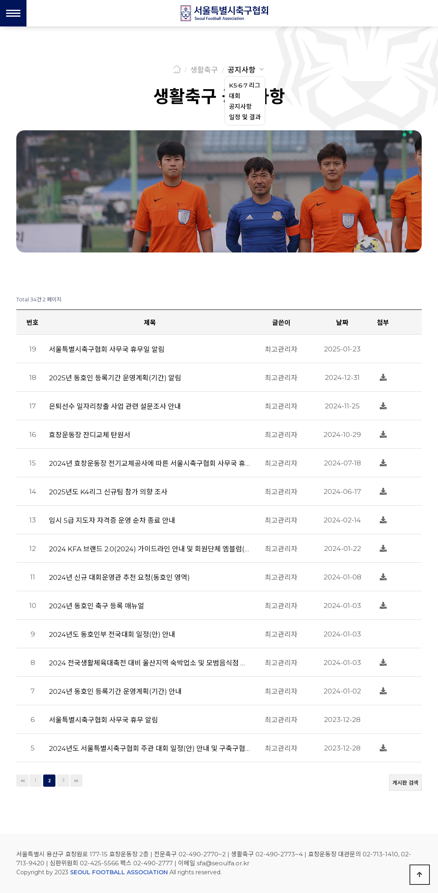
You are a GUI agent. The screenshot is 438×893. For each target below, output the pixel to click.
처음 (22, 781)
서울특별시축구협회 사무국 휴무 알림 (103, 720)
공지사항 (241, 70)
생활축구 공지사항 (219, 96)
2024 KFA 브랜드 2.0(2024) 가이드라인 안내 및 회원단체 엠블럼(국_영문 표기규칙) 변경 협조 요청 (150, 549)
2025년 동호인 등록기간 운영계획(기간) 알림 (115, 378)
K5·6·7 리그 (244, 85)
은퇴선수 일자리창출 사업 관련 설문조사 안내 (115, 406)
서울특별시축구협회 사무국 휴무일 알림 (107, 349)
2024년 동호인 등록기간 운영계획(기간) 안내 (115, 691)
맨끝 (76, 781)
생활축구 (204, 70)
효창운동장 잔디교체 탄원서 (89, 435)
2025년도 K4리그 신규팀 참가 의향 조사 (108, 492)
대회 (234, 96)
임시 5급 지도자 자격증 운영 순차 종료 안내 (112, 520)
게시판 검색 (405, 782)
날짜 (342, 323)
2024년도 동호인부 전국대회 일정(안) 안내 (112, 634)
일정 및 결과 (245, 117)
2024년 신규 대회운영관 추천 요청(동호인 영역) (119, 577)
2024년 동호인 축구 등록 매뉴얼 (96, 606)
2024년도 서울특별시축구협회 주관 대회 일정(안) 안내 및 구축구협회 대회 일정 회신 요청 (150, 748)
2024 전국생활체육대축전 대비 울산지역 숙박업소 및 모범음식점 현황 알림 (150, 663)
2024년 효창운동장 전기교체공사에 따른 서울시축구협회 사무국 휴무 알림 (150, 463)
